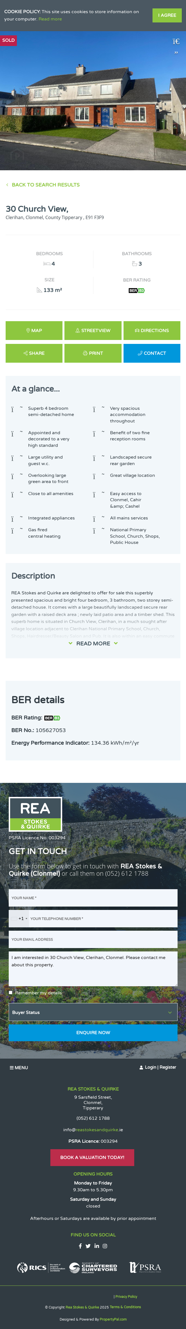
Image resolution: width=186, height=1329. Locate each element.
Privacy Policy (126, 1297)
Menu (19, 1067)
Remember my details (38, 993)
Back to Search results (46, 185)
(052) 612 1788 (127, 873)
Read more (50, 19)
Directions (155, 331)
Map (36, 331)
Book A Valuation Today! (92, 1157)
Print (96, 353)
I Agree (167, 15)
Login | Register (160, 1067)
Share (36, 353)
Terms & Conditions (125, 1307)
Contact (155, 353)
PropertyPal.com (113, 1319)
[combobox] (19, 918)
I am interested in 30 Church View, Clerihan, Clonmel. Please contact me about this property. (93, 968)
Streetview (95, 331)
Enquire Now (93, 1033)
